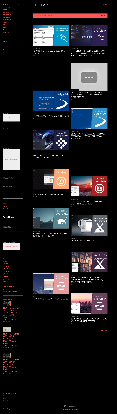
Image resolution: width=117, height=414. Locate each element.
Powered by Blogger (70, 406)
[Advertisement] (51, 71)
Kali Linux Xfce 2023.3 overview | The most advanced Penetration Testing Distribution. (88, 53)
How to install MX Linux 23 (85, 240)
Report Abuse (7, 50)
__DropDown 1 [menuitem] (7, 266)
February (6, 7)
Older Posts (103, 330)
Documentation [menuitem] (7, 284)
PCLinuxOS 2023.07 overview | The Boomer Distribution (50, 234)
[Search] (105, 5)
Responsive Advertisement (11, 117)
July (5, 24)
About (5, 206)
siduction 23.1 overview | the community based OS (48, 156)
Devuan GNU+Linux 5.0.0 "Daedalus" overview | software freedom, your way (89, 136)
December (7, 12)
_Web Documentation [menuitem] (9, 286)
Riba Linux (40, 5)
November (7, 14)
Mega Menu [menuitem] (6, 281)
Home (4, 203)
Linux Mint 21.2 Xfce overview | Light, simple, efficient (87, 202)
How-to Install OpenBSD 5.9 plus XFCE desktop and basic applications (11, 365)
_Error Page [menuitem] (6, 279)
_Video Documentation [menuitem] (9, 289)
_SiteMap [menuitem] (5, 276)
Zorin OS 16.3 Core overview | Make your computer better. (89, 320)
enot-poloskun (74, 409)
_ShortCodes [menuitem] (6, 274)
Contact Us (6, 400)
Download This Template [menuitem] (10, 291)
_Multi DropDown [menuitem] (8, 263)
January (6, 9)
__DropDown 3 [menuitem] (7, 271)
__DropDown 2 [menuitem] (7, 268)
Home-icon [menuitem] (6, 258)
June (5, 27)
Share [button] (34, 55)
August (6, 22)
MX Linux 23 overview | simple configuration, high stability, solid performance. (87, 279)
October (6, 17)
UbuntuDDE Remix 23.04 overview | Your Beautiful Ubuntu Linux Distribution (89, 94)
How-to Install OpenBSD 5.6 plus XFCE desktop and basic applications (11, 340)
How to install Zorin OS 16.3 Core (50, 299)
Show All (103, 15)
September (7, 19)
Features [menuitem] (5, 261)
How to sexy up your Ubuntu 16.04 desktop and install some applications (11, 314)
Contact (5, 208)
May (5, 29)
